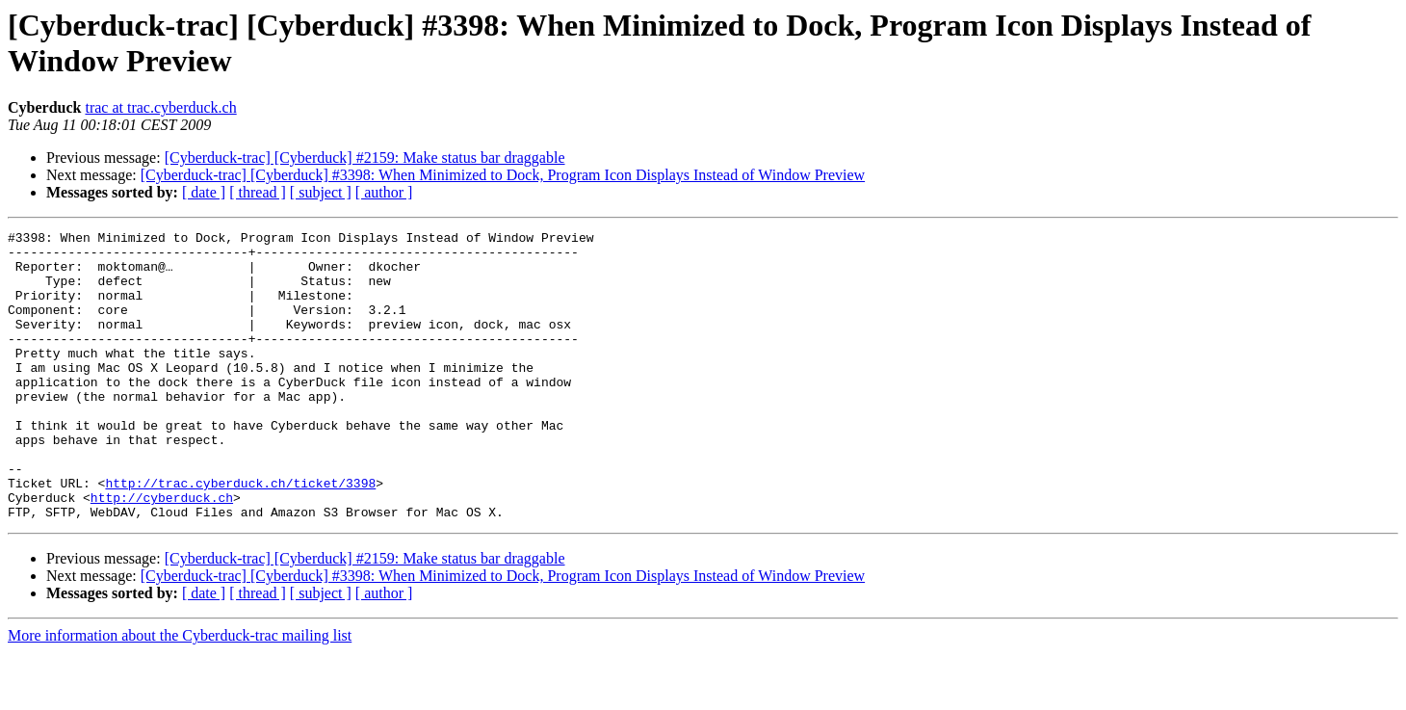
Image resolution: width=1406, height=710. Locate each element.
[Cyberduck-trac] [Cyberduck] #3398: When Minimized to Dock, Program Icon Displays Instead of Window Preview (503, 175)
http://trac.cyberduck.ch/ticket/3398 (240, 534)
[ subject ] (321, 192)
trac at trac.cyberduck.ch (160, 107)
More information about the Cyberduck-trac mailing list (180, 693)
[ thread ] (257, 192)
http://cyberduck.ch (162, 552)
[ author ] (384, 192)
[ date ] (203, 192)
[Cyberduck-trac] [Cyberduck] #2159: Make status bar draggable (365, 157)
